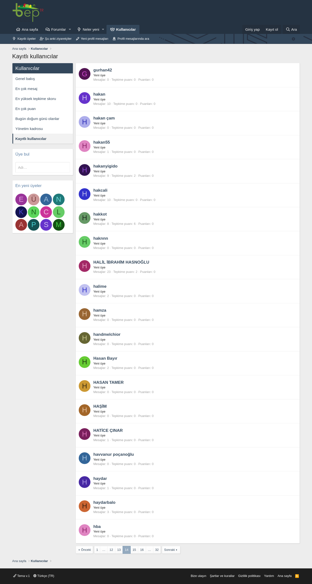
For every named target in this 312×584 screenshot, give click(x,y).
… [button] (103, 550)
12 (111, 550)
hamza (99, 310)
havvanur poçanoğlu (113, 454)
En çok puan (25, 109)
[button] (69, 29)
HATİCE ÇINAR (108, 430)
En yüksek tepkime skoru (35, 99)
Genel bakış (25, 79)
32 (157, 550)
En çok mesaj (26, 89)
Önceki (86, 550)
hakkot (100, 214)
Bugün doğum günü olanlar (37, 119)
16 (142, 550)
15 (134, 550)
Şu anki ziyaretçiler (58, 38)
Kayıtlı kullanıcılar (31, 139)
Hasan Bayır (105, 358)
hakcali (100, 190)
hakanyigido (105, 166)
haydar (100, 478)
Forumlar (58, 29)
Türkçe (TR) (43, 576)
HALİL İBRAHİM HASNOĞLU (121, 262)
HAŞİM (100, 406)
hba (97, 526)
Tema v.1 (21, 576)
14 (126, 550)
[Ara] (291, 29)
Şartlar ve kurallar (222, 576)
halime (100, 286)
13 (119, 550)
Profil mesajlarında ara (133, 38)
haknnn (100, 238)
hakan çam (104, 118)
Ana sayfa (30, 29)
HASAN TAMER (108, 382)
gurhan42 (102, 70)
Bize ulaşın (198, 576)
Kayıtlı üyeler (27, 38)
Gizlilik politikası (249, 576)
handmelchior (106, 334)
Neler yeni (91, 29)
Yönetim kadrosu (29, 129)
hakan (99, 94)
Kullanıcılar (126, 29)
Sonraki (169, 550)
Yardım (269, 576)
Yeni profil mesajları (94, 38)
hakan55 (101, 142)
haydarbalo (104, 502)
